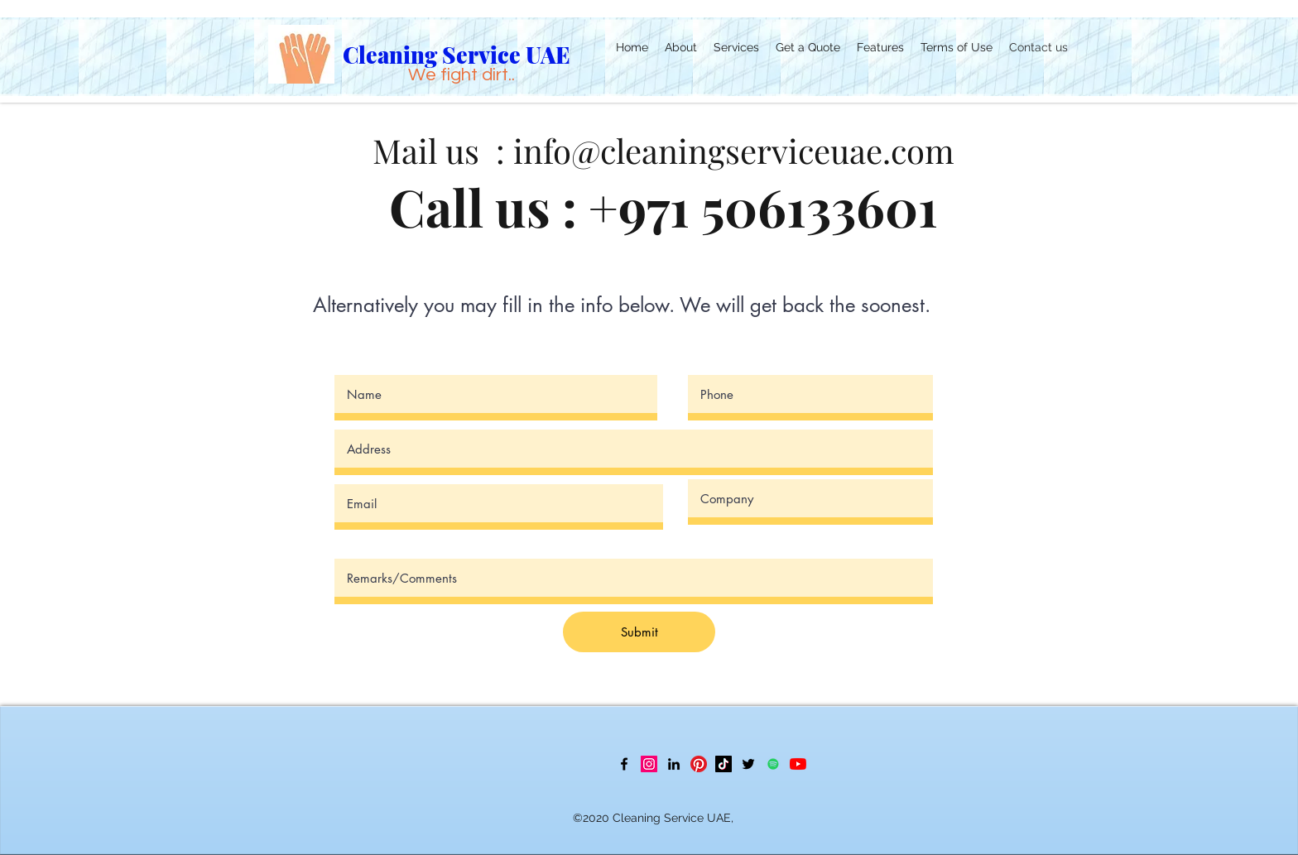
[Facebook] (624, 764)
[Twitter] (748, 764)
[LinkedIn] (674, 764)
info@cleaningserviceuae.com (733, 150)
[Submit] (639, 632)
